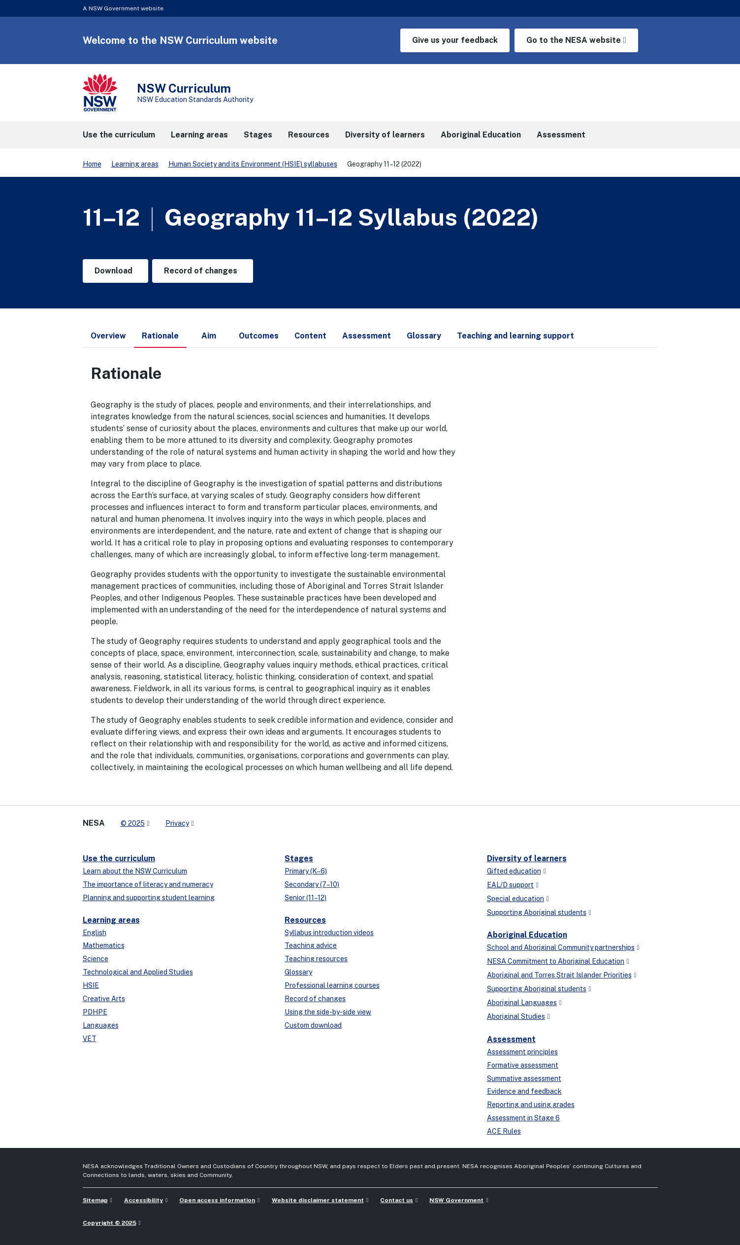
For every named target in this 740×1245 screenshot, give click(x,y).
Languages (101, 1025)
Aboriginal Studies (516, 1016)
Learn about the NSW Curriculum (135, 871)
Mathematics (104, 945)
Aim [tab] (208, 335)
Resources (305, 920)
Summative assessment (524, 1078)
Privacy (177, 823)
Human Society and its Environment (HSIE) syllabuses (252, 164)
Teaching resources (316, 959)
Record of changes (315, 999)
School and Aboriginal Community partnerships (561, 947)
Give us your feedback (455, 40)
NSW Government (456, 1200)
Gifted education (514, 871)
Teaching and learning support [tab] (515, 335)
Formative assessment (522, 1065)
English (94, 933)
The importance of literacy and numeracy (148, 884)
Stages (299, 858)
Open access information (217, 1200)
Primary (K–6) (306, 871)
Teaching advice (311, 945)
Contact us (396, 1200)
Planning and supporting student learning (149, 898)
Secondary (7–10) (312, 884)
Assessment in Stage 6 (523, 1118)
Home (92, 164)
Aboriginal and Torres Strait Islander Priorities (559, 975)
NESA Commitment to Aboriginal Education (555, 961)
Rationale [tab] (160, 339)
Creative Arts (104, 999)
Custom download (313, 1025)
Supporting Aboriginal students (536, 912)
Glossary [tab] (424, 335)
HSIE (91, 985)
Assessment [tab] (366, 335)
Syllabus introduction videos (329, 933)
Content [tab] (310, 335)
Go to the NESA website (573, 40)
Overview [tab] (108, 335)
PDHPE (95, 1012)
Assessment (511, 1039)
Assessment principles (522, 1052)
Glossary (298, 972)
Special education (515, 899)
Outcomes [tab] (259, 335)
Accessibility (143, 1200)
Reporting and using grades (531, 1105)
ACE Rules (504, 1131)
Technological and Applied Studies (138, 972)
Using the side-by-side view (328, 1012)
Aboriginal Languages (522, 1003)
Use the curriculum (119, 858)
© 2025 (133, 823)
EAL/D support (510, 885)
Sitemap (95, 1200)
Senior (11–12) (305, 898)
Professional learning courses (332, 985)
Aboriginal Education (527, 935)
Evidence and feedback (524, 1091)
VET (90, 1039)
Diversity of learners (527, 858)
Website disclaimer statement (318, 1200)
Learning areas (135, 164)
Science (95, 959)
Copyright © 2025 (109, 1222)
